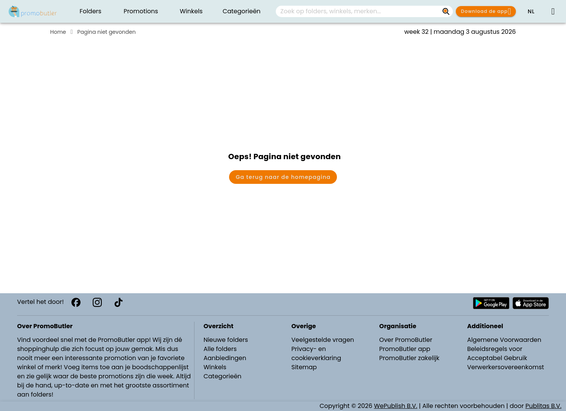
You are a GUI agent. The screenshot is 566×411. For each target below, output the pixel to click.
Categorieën (223, 376)
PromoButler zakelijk (409, 358)
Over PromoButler (405, 339)
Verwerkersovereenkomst (505, 367)
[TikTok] (118, 302)
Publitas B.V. (543, 406)
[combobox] (364, 11)
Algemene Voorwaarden (504, 339)
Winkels (215, 367)
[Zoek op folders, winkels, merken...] (446, 11)
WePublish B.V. (395, 406)
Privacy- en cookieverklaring (316, 353)
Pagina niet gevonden (106, 32)
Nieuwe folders (226, 339)
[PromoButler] (32, 11)
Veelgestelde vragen (322, 339)
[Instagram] (97, 302)
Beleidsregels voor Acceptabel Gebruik (497, 353)
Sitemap (304, 367)
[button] (531, 11)
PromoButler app (404, 349)
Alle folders (220, 349)
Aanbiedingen (225, 358)
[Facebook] (76, 302)
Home (58, 32)
